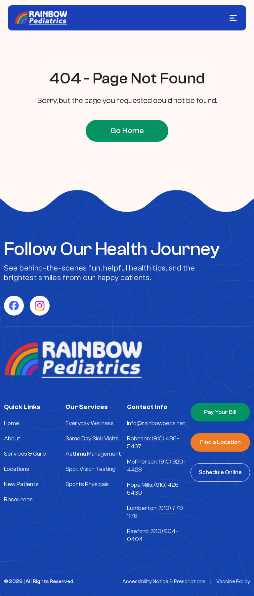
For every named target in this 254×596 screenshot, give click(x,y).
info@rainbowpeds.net (156, 423)
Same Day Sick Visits (92, 438)
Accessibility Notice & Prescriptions (163, 581)
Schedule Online (220, 472)
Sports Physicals (87, 484)
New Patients (21, 484)
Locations (16, 469)
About (12, 438)
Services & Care (25, 453)
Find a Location (220, 442)
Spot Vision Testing (90, 469)
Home (11, 423)
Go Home (127, 130)
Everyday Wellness (89, 423)
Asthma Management (93, 453)
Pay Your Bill (220, 412)
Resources (18, 499)
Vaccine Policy (233, 581)
